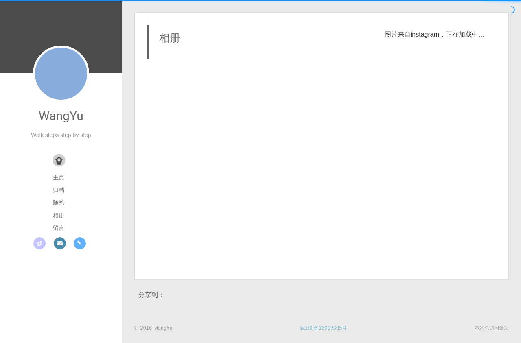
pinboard (80, 243)
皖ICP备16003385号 (323, 328)
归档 (58, 190)
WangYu (61, 116)
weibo (39, 243)
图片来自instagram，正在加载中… (435, 34)
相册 (58, 215)
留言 (58, 228)
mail (60, 243)
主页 (58, 177)
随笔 (58, 202)
